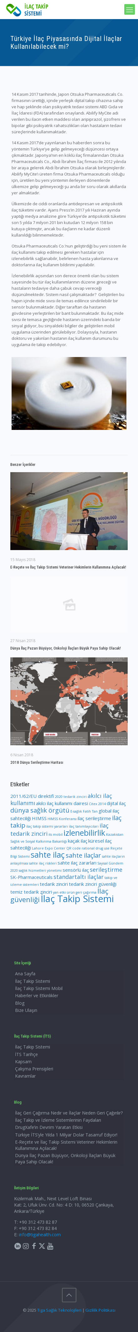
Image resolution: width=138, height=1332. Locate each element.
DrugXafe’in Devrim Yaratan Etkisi (49, 1127)
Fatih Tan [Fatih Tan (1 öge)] (90, 811)
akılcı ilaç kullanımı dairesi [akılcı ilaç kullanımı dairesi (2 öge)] (62, 803)
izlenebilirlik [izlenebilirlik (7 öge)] (84, 832)
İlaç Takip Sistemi (32, 981)
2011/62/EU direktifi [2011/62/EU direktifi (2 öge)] (32, 796)
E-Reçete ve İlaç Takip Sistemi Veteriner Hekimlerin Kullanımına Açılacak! (68, 567)
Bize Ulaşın (26, 1010)
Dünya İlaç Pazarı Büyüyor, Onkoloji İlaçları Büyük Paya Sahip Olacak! (65, 648)
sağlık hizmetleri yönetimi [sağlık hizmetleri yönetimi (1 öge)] (40, 870)
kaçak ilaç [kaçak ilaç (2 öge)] (77, 841)
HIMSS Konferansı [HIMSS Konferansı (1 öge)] (62, 819)
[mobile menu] (129, 9)
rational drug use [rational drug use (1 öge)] (96, 848)
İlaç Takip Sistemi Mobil (39, 988)
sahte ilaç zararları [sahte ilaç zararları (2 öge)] (77, 863)
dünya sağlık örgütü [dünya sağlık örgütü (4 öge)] (39, 810)
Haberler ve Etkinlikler (36, 995)
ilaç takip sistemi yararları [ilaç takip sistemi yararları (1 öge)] (47, 826)
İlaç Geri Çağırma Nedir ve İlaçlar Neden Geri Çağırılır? (69, 1113)
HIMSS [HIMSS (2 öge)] (39, 818)
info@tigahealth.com (40, 1235)
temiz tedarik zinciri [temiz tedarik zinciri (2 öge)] (31, 892)
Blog (19, 1003)
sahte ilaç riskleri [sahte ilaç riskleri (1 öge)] (43, 863)
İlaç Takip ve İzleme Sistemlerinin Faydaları (58, 1120)
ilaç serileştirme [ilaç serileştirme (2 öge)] (94, 818)
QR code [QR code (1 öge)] (73, 848)
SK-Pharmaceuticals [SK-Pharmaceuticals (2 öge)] (31, 877)
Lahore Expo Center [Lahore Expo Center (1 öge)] (48, 848)
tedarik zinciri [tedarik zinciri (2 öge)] (54, 884)
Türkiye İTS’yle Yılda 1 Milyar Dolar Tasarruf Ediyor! (66, 1135)
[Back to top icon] (69, 1295)
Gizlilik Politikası (100, 1310)
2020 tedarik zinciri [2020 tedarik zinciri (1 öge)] (71, 796)
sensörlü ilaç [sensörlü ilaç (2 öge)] (76, 870)
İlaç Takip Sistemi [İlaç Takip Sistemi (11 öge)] (77, 898)
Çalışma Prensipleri (34, 1069)
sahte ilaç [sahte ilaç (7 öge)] (48, 854)
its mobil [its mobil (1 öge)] (56, 834)
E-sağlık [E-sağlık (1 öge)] (76, 811)
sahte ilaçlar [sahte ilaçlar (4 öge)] (83, 855)
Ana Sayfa (25, 974)
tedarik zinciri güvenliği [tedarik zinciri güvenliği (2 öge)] (92, 884)
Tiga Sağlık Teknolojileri (59, 1310)
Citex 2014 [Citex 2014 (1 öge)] (97, 804)
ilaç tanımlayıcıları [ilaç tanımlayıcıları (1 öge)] (84, 826)
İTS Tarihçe (26, 1054)
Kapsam (23, 1061)
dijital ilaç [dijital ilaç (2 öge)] (116, 803)
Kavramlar (25, 1076)
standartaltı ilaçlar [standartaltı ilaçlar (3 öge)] (79, 876)
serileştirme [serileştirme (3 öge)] (106, 869)
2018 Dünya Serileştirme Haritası (36, 762)
